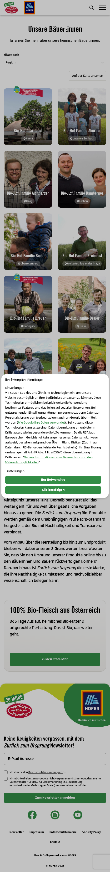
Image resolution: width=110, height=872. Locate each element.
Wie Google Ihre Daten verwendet (41, 423)
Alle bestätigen (53, 490)
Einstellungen (15, 471)
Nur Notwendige (53, 480)
